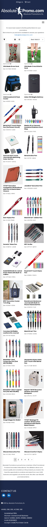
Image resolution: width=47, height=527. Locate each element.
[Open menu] (43, 22)
